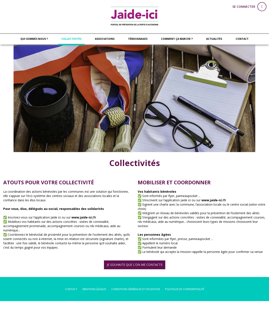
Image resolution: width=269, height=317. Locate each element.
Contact (242, 39)
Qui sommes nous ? (34, 39)
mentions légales (94, 289)
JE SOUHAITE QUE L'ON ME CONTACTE (134, 265)
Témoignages (137, 39)
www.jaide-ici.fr (83, 217)
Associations (104, 39)
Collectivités (71, 39)
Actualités (214, 39)
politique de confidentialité (184, 289)
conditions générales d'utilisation (135, 289)
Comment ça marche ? (177, 39)
